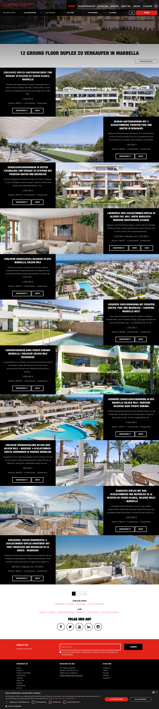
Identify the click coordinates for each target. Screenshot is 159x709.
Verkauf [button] (71, 6)
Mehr (37, 202)
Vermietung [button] (102, 6)
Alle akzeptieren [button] (116, 699)
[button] (132, 13)
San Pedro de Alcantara (110, 612)
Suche (146, 13)
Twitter (105, 670)
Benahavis (43, 612)
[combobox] (153, 692)
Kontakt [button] (136, 6)
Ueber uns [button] (126, 6)
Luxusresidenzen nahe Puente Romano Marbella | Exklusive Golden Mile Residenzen (28, 353)
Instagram (106, 678)
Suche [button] (19, 668)
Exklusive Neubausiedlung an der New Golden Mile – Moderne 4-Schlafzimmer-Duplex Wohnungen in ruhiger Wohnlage (28, 448)
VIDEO (147, 248)
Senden (133, 647)
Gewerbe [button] (115, 6)
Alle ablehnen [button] (140, 699)
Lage (80, 609)
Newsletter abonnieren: (24, 649)
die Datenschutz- (67, 654)
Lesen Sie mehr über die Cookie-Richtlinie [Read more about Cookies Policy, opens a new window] (61, 698)
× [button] (156, 692)
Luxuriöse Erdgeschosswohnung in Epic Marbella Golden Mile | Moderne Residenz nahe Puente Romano (131, 402)
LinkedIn (106, 675)
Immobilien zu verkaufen (65, 604)
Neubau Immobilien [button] (86, 6)
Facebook (106, 668)
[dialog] (79, 699)
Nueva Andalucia (93, 612)
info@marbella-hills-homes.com (71, 675)
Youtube (106, 673)
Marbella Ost (81, 612)
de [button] (156, 6)
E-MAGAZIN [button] (147, 6)
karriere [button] (19, 688)
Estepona (52, 612)
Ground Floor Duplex (96, 604)
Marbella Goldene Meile (66, 612)
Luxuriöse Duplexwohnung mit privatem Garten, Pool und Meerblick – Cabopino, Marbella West (131, 308)
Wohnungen (81, 604)
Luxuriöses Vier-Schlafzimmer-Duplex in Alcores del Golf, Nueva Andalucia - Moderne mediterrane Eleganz (131, 216)
